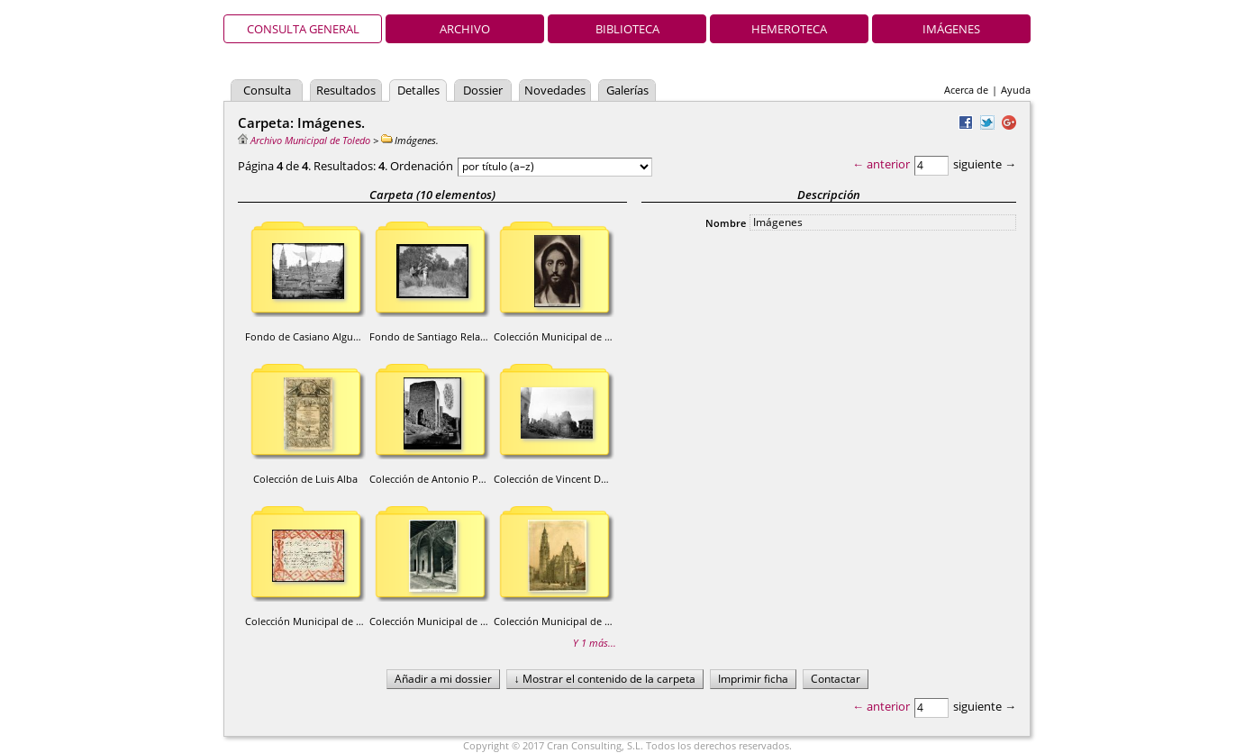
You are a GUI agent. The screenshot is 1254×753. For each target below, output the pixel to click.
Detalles (418, 90)
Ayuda (1016, 89)
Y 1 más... (594, 642)
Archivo (465, 29)
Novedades (555, 90)
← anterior (881, 164)
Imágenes (951, 29)
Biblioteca (627, 29)
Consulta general (303, 29)
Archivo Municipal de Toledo (304, 140)
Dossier (483, 90)
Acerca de (966, 89)
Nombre (725, 223)
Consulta (267, 90)
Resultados (346, 90)
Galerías (627, 90)
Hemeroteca (789, 29)
